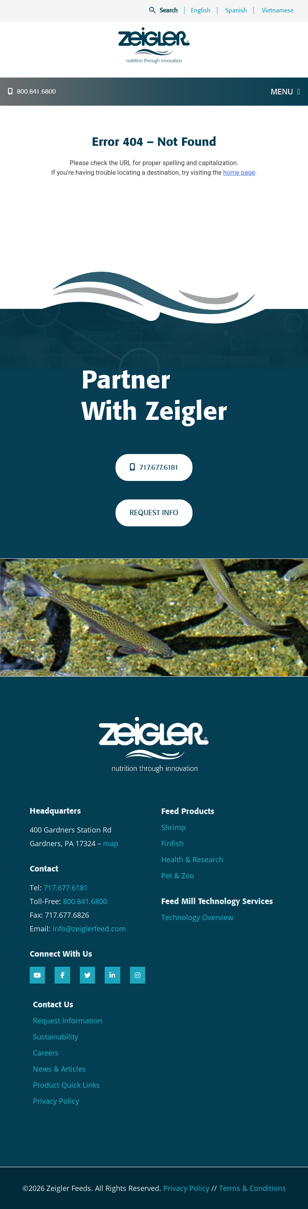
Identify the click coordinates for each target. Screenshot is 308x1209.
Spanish (236, 10)
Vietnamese (278, 10)
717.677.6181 (154, 467)
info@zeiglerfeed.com (89, 928)
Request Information (67, 1020)
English (201, 10)
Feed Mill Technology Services (217, 901)
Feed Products (188, 811)
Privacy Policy (56, 1101)
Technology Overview (197, 917)
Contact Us (53, 1004)
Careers (46, 1053)
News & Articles (59, 1069)
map (110, 843)
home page (239, 172)
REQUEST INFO (154, 512)
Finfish (172, 843)
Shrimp (173, 827)
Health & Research (192, 859)
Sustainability (55, 1036)
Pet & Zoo (177, 875)
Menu (285, 91)
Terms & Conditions (252, 1188)
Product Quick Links (66, 1085)
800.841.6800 (32, 91)
